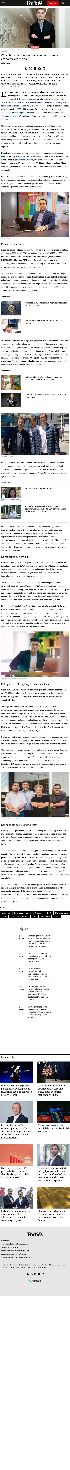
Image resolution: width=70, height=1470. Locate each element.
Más (38, 1022)
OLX (12, 978)
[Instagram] (35, 1377)
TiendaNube (23, 978)
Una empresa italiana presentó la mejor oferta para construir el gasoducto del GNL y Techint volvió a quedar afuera (38, 1086)
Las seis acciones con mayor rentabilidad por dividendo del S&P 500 (53, 1231)
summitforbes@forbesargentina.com (18, 1354)
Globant (38, 974)
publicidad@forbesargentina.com (18, 1347)
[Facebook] (28, 1377)
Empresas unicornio (22, 974)
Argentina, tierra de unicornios (38, 526)
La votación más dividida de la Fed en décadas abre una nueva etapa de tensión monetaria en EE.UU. (53, 1193)
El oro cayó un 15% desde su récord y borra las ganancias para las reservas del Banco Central (52, 1318)
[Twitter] (32, 1377)
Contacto (22, 1368)
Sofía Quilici (5, 75)
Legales (4, 1370)
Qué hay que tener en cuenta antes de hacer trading (43, 347)
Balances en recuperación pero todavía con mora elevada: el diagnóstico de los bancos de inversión (15, 1276)
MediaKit (5, 1368)
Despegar (6, 974)
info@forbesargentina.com (15, 1350)
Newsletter (13, 1368)
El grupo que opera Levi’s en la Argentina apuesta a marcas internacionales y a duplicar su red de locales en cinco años (39, 1034)
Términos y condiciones (57, 1368)
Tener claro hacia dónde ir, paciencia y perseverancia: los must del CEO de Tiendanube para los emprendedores (45, 546)
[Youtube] (39, 1377)
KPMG (48, 974)
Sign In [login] (64, 3)
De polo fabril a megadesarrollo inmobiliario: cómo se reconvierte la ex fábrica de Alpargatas (38, 1067)
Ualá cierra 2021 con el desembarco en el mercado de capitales (46, 421)
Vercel (56, 978)
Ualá (35, 978)
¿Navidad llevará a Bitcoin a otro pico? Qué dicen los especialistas (46, 329)
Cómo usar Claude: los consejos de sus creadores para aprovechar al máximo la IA (39, 1051)
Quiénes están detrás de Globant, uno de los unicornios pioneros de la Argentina (43, 403)
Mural (4, 978)
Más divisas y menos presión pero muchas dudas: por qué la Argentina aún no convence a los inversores (16, 1193)
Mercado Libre (61, 974)
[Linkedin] (43, 1377)
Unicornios (45, 978)
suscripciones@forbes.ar (18, 1357)
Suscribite (52, 3)
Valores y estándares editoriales (37, 1368)
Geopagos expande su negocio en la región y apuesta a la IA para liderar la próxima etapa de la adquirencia (39, 1105)
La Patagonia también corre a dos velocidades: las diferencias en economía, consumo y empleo (15, 1318)
